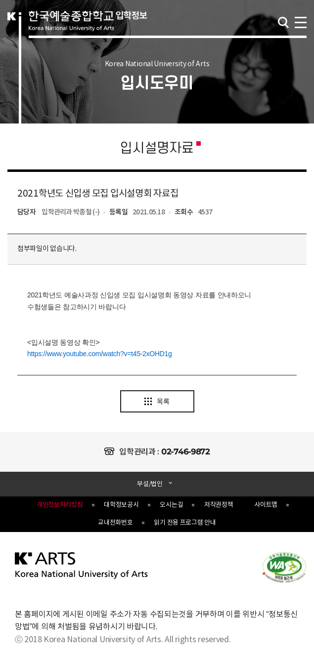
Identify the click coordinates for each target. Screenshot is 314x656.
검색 (283, 23)
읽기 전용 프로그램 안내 (185, 523)
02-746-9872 (185, 451)
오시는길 (171, 505)
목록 (156, 402)
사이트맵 (265, 505)
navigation (300, 21)
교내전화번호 (115, 523)
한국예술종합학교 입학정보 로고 (88, 30)
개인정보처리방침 (60, 505)
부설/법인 (150, 484)
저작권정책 (218, 505)
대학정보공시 (121, 505)
